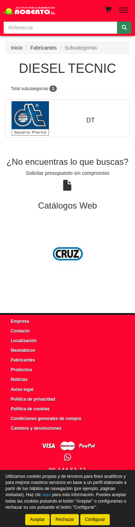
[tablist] (67, 254)
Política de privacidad (33, 399)
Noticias (19, 379)
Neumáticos (23, 350)
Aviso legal (22, 389)
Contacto (20, 331)
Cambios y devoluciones (36, 428)
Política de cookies (30, 408)
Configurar (95, 519)
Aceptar (37, 519)
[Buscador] (60, 28)
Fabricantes (43, 48)
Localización (24, 340)
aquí (46, 494)
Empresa (20, 321)
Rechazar (64, 519)
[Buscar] (124, 28)
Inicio (17, 48)
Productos (21, 369)
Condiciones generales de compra (46, 418)
